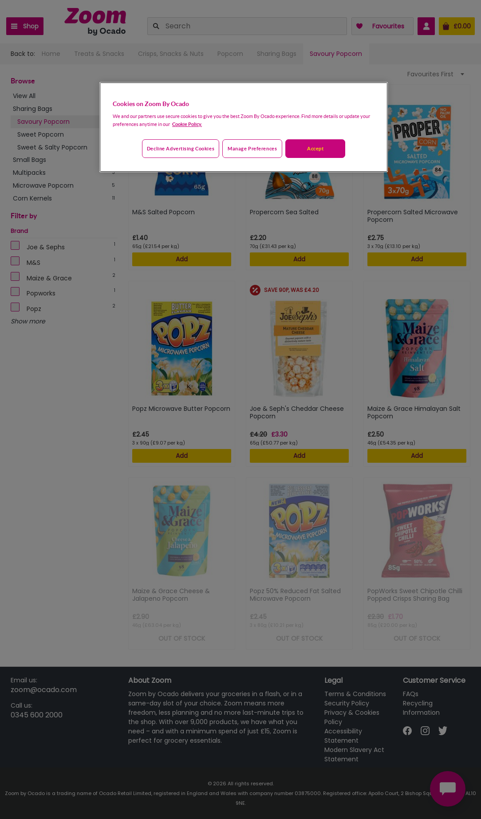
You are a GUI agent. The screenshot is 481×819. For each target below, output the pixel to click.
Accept (315, 148)
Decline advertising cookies (180, 148)
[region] (243, 127)
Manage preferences (252, 148)
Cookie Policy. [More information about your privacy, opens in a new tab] (187, 124)
